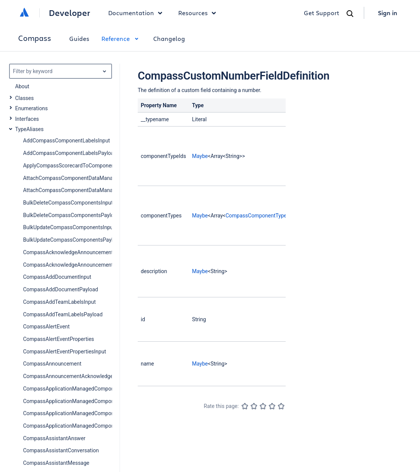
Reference (121, 38)
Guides (79, 38)
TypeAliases (29, 129)
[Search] (350, 13)
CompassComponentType (256, 216)
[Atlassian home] (24, 13)
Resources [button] (199, 13)
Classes (24, 98)
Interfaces (27, 119)
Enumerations (31, 108)
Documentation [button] (137, 13)
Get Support (321, 13)
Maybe (200, 156)
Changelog (169, 38)
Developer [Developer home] (69, 13)
